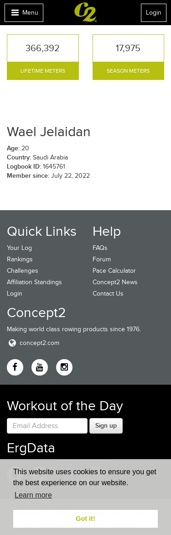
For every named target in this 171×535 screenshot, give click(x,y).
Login (153, 12)
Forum (102, 259)
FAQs (100, 247)
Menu (23, 15)
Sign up (106, 425)
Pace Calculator (114, 270)
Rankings (20, 259)
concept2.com (33, 342)
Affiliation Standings (34, 282)
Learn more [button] (33, 495)
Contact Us (108, 293)
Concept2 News (115, 282)
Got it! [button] (85, 518)
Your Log (19, 247)
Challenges (22, 270)
